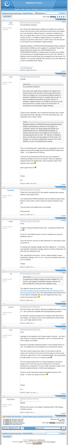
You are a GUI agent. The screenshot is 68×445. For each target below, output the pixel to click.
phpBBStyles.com (41, 441)
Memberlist (35, 9)
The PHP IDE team (26, 68)
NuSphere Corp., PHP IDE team (36, 440)
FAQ (23, 9)
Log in (51, 9)
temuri (11, 221)
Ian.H (10, 77)
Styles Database (51, 441)
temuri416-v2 (11, 399)
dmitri (11, 22)
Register (17, 9)
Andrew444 (10, 190)
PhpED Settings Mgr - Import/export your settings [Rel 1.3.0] (29, 416)
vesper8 (10, 307)
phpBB (20, 441)
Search (28, 9)
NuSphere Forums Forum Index (11, 13)
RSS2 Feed (39, 13)
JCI (11, 273)
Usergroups (44, 9)
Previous (53, 17)
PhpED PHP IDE (28, 13)
